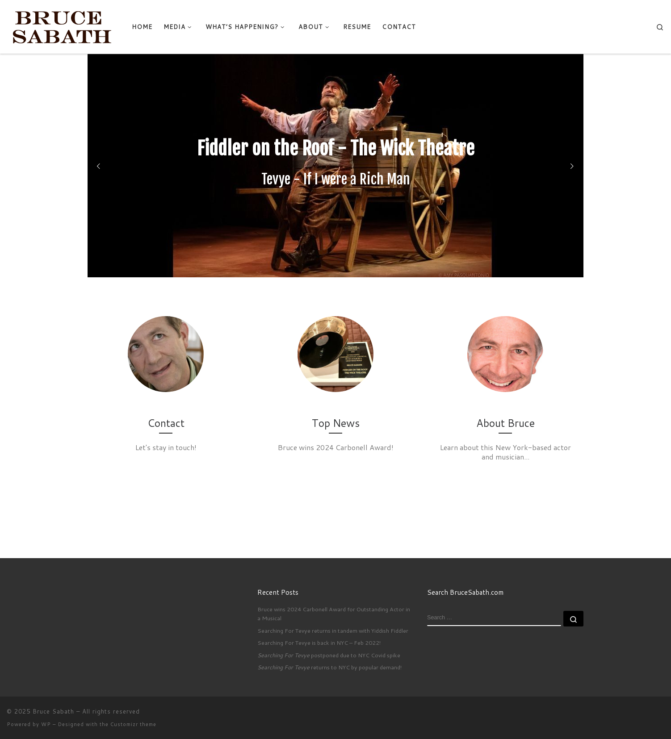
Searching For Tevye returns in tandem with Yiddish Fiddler (332, 630)
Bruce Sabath (53, 711)
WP (46, 724)
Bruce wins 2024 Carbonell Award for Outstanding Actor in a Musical (333, 613)
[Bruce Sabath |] (62, 26)
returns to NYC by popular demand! (329, 667)
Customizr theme (133, 724)
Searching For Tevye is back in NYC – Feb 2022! (319, 643)
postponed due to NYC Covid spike (328, 655)
